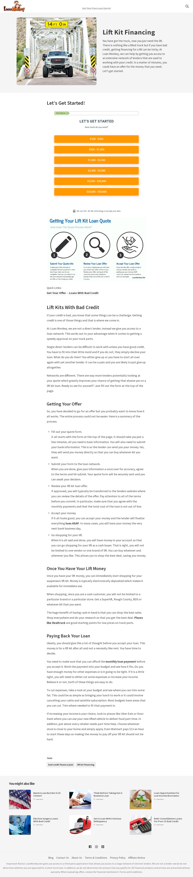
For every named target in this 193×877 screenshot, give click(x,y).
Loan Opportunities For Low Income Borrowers (166, 794)
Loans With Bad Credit (84, 293)
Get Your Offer (56, 293)
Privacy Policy (117, 857)
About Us (77, 857)
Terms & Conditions (96, 857)
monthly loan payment (121, 661)
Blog (51, 857)
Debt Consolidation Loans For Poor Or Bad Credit (168, 820)
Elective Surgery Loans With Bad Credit (45, 820)
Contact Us (62, 857)
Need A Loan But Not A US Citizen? (47, 794)
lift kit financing (85, 764)
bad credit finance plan (60, 764)
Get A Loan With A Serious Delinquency (107, 820)
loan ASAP (72, 523)
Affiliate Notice (136, 857)
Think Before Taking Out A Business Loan (108, 794)
